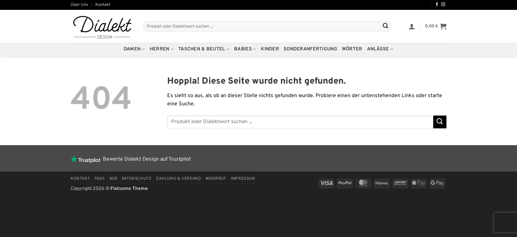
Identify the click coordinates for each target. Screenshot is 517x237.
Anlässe (380, 49)
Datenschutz (137, 178)
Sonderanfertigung (310, 49)
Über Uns (79, 5)
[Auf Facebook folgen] (437, 4)
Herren (162, 49)
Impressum (243, 178)
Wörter (352, 49)
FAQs (100, 178)
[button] (412, 26)
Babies (245, 49)
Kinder (270, 49)
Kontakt (102, 5)
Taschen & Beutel (203, 49)
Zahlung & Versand (178, 178)
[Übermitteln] (385, 26)
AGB (113, 178)
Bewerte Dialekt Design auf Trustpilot (131, 159)
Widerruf (216, 178)
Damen (134, 49)
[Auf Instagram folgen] (443, 4)
